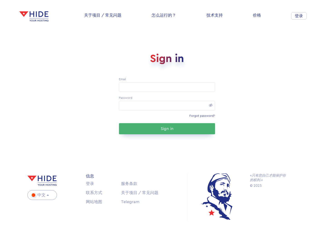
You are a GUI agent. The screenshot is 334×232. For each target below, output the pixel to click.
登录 (299, 16)
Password (125, 97)
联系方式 (94, 193)
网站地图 (94, 202)
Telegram (130, 202)
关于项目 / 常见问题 (139, 193)
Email (122, 79)
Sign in (167, 129)
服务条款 (129, 184)
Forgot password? (202, 115)
